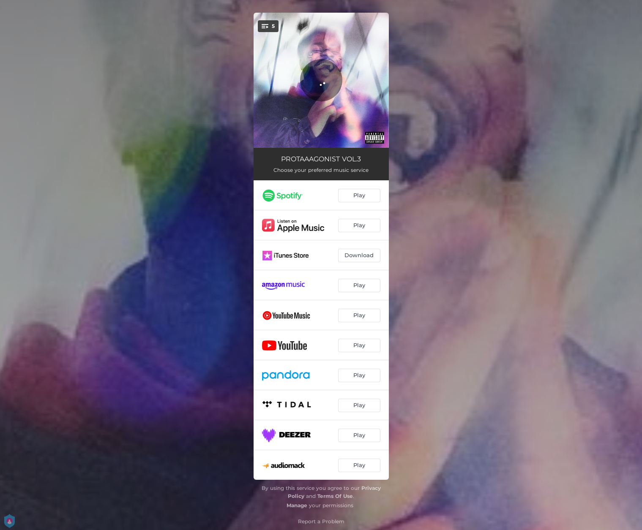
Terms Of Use (335, 496)
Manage (297, 505)
